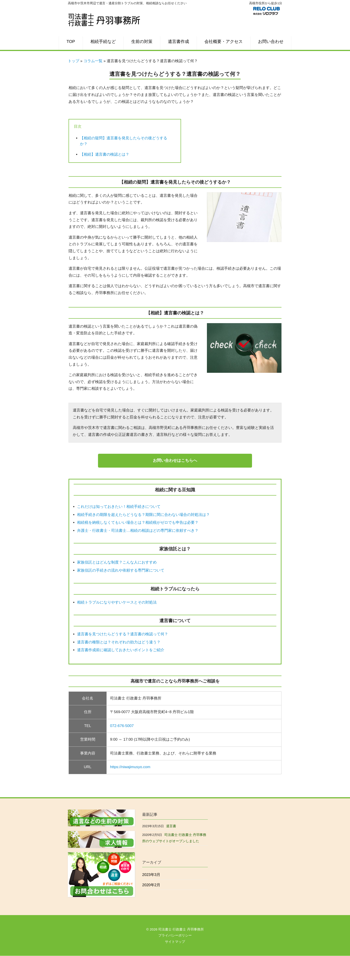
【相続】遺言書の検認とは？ (104, 154)
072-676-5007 (122, 726)
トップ (73, 61)
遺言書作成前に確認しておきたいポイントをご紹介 (120, 650)
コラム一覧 (92, 61)
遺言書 (171, 826)
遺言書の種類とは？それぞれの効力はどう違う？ (118, 642)
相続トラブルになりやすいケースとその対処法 (117, 602)
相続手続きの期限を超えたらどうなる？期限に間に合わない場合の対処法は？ (143, 515)
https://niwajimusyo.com (130, 767)
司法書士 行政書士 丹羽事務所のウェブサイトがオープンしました (174, 838)
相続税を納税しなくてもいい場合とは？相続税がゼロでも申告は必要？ (137, 523)
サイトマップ (175, 942)
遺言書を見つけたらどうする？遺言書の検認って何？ (122, 634)
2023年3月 (151, 875)
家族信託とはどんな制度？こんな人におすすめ (117, 562)
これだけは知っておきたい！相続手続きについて (118, 507)
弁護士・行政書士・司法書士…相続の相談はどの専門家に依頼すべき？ (137, 531)
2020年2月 (151, 885)
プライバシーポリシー (175, 935)
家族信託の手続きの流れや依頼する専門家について (120, 570)
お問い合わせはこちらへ (175, 460)
